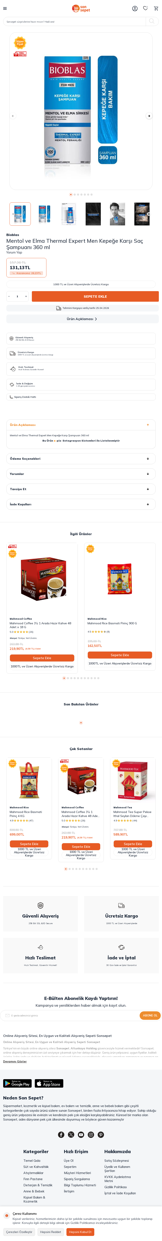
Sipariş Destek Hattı (23, 397)
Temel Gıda (31, 1161)
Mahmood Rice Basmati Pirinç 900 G (112, 623)
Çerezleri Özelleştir (19, 1232)
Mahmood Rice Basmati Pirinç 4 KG (26, 814)
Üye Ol (68, 1161)
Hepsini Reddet (50, 1232)
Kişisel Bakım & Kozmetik (34, 1200)
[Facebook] (58, 1135)
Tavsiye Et (81, 489)
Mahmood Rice (97, 618)
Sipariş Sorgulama (77, 1180)
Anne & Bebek (33, 1192)
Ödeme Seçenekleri (81, 459)
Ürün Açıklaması (82, 319)
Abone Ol (150, 1015)
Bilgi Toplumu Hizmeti (80, 1186)
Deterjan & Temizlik (37, 1186)
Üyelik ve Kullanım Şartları (117, 1170)
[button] (70, 194)
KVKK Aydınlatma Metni (117, 1180)
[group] (81, 111)
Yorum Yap (14, 252)
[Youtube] (81, 1135)
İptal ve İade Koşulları (120, 1194)
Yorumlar (81, 474)
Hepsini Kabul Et (80, 1232)
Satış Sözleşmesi (116, 1161)
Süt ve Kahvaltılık (36, 1168)
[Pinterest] (104, 1135)
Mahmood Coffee (21, 618)
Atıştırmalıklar (33, 1174)
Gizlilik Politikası (115, 1188)
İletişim (69, 1192)
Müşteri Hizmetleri (77, 1174)
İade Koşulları (81, 504)
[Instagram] (92, 1135)
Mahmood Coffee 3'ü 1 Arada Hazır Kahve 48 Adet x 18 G (40, 625)
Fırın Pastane (33, 1180)
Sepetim (70, 1168)
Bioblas (12, 235)
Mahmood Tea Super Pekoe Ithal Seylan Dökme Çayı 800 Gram (132, 814)
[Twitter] (69, 1135)
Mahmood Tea (122, 807)
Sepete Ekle (95, 296)
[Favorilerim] (145, 8)
